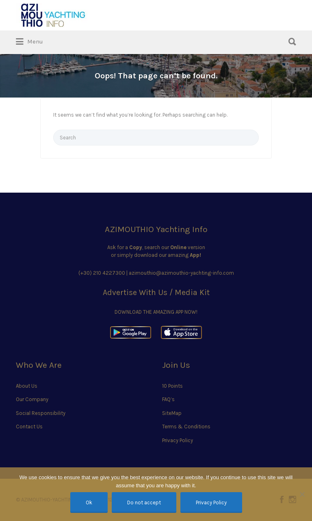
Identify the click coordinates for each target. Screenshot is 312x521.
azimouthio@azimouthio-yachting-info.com (181, 273)
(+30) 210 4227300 (101, 273)
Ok (89, 502)
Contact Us (29, 426)
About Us (26, 386)
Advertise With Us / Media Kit (156, 292)
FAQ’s (168, 399)
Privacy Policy (177, 440)
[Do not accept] (302, 494)
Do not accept (144, 502)
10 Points (172, 386)
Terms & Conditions (186, 426)
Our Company (32, 399)
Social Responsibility (40, 413)
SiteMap (172, 413)
